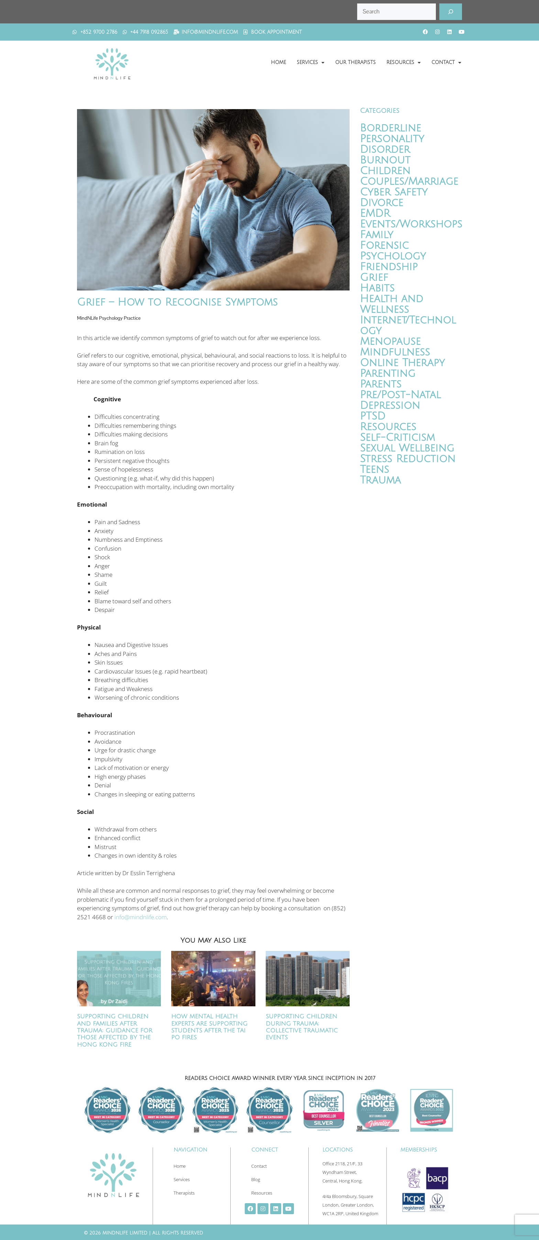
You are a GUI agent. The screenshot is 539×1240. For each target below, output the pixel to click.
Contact (446, 62)
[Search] (450, 11)
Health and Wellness (391, 304)
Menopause (390, 341)
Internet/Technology (408, 326)
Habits (377, 288)
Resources (403, 62)
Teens (374, 469)
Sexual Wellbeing (407, 448)
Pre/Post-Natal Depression (400, 400)
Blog (255, 1179)
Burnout (385, 160)
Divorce (381, 203)
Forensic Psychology (393, 251)
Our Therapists (355, 62)
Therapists (184, 1193)
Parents (381, 384)
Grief (374, 277)
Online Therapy (402, 363)
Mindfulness (395, 352)
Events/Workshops (411, 224)
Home (278, 62)
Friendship (389, 267)
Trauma (380, 480)
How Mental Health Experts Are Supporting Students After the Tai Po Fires (209, 1027)
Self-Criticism (397, 437)
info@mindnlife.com (140, 917)
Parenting (387, 373)
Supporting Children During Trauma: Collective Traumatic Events (302, 1027)
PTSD (372, 416)
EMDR (375, 213)
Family (376, 235)
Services (310, 62)
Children (385, 171)
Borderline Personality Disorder (392, 139)
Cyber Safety (394, 192)
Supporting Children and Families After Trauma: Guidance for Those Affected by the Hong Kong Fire (114, 1030)
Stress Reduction (407, 459)
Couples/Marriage (409, 181)
